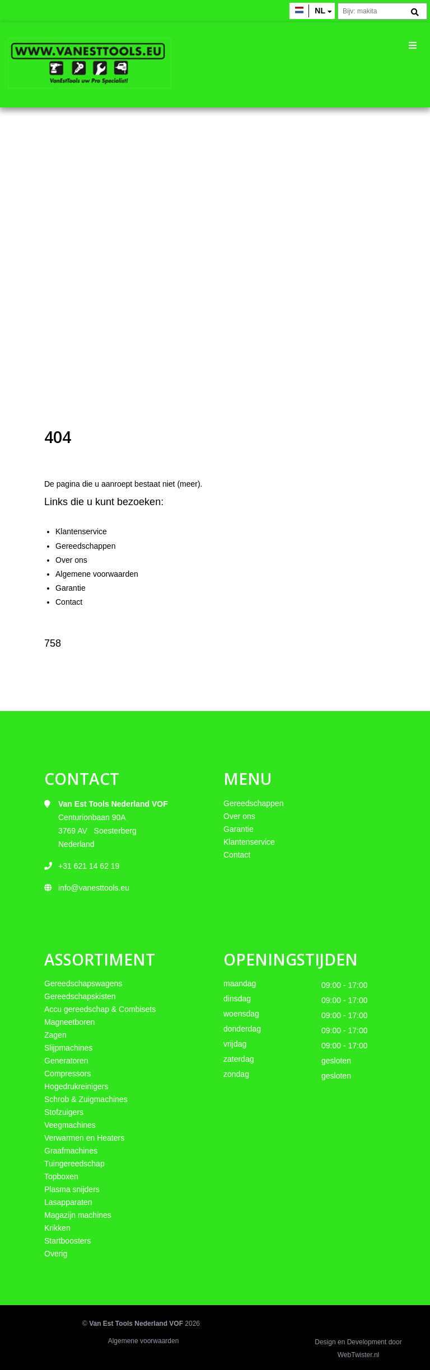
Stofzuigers (63, 1112)
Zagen (55, 1034)
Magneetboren (69, 1022)
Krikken (57, 1227)
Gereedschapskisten (80, 996)
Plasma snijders (72, 1189)
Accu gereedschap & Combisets (100, 1009)
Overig (55, 1253)
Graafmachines (70, 1150)
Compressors (67, 1073)
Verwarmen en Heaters (84, 1137)
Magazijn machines (77, 1215)
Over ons (71, 559)
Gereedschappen (85, 546)
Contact (68, 601)
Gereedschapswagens (83, 983)
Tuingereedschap (74, 1163)
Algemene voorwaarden (96, 573)
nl (320, 10)
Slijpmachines (68, 1047)
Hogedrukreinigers (76, 1086)
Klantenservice (81, 531)
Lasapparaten (68, 1202)
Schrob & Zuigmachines (86, 1099)
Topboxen (61, 1176)
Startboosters (67, 1240)
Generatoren (66, 1060)
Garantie (70, 587)
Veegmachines (70, 1125)
